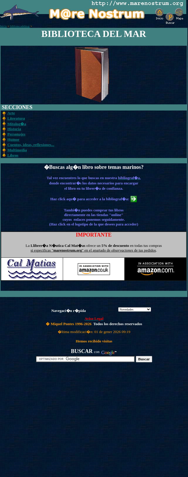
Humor (13, 139)
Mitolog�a (16, 124)
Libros (12, 155)
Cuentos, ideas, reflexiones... (30, 144)
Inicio (3, 26)
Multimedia (17, 150)
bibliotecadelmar (20, 26)
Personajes (16, 134)
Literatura (16, 118)
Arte (11, 113)
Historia (14, 129)
